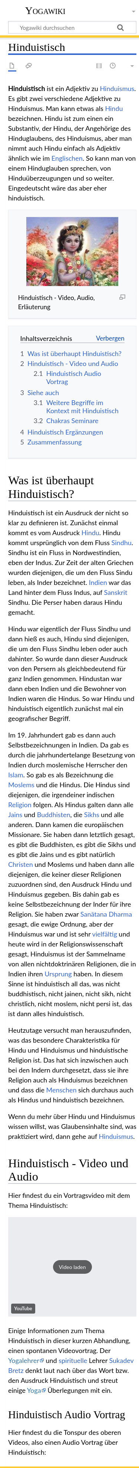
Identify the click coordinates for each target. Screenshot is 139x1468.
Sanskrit (116, 592)
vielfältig (104, 934)
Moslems (21, 785)
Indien (98, 582)
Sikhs (91, 814)
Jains (15, 814)
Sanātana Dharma (106, 914)
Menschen (61, 1090)
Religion (20, 805)
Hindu (114, 108)
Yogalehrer (23, 1360)
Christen (20, 864)
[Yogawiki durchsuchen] (72, 27)
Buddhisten (53, 814)
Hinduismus (117, 88)
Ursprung (58, 974)
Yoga (34, 1390)
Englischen (67, 158)
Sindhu (122, 542)
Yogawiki (45, 11)
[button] (72, 1267)
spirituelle (73, 1360)
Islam (15, 775)
